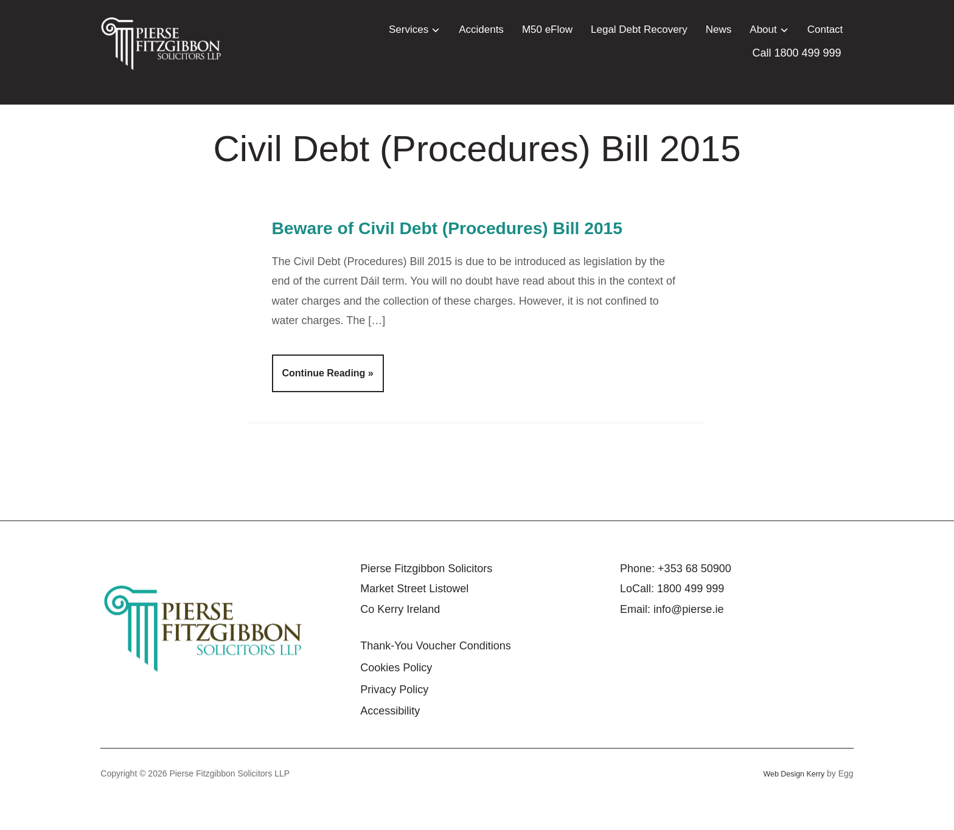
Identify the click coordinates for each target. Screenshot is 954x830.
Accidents (481, 29)
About (763, 29)
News (719, 29)
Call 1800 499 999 (797, 53)
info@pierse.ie (688, 640)
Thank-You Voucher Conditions (435, 677)
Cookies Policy (396, 698)
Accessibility (390, 742)
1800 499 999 (690, 620)
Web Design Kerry (790, 804)
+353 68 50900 (694, 599)
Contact (825, 29)
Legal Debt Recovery (639, 29)
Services (408, 29)
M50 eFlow (547, 29)
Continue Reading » (328, 404)
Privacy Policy (394, 720)
